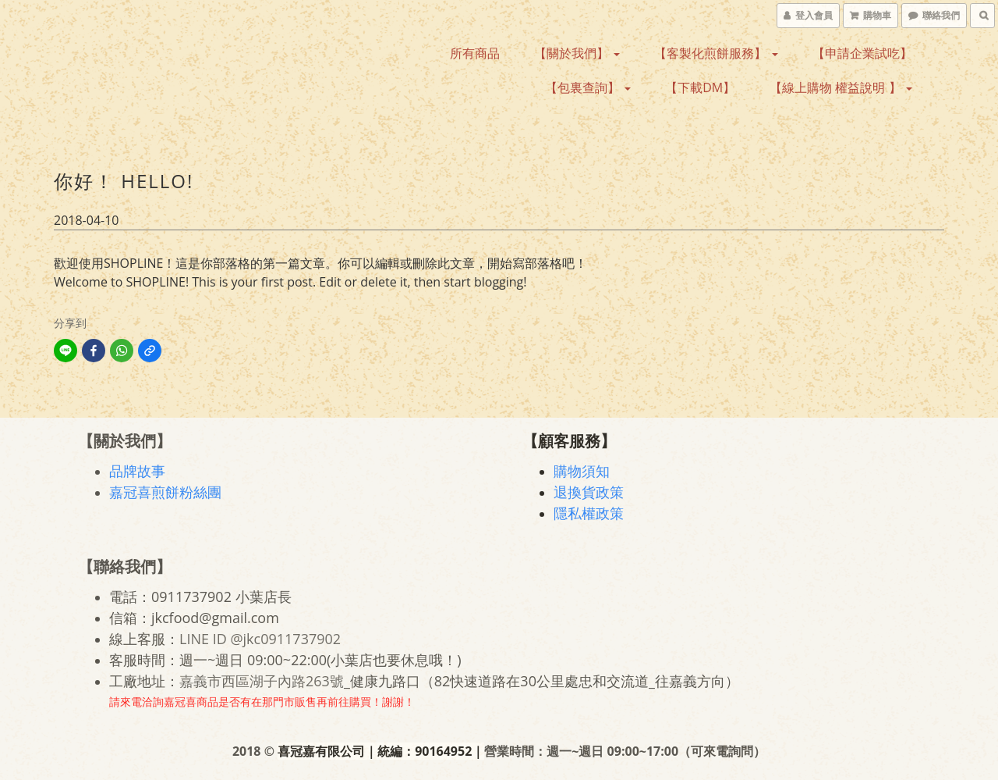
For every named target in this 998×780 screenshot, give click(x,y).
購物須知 (582, 470)
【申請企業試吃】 (862, 53)
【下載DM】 (700, 87)
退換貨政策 (589, 492)
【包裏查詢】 (588, 87)
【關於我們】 (577, 53)
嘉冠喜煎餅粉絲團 (165, 492)
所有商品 (475, 53)
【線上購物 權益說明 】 (840, 87)
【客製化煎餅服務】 (715, 53)
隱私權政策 (589, 513)
